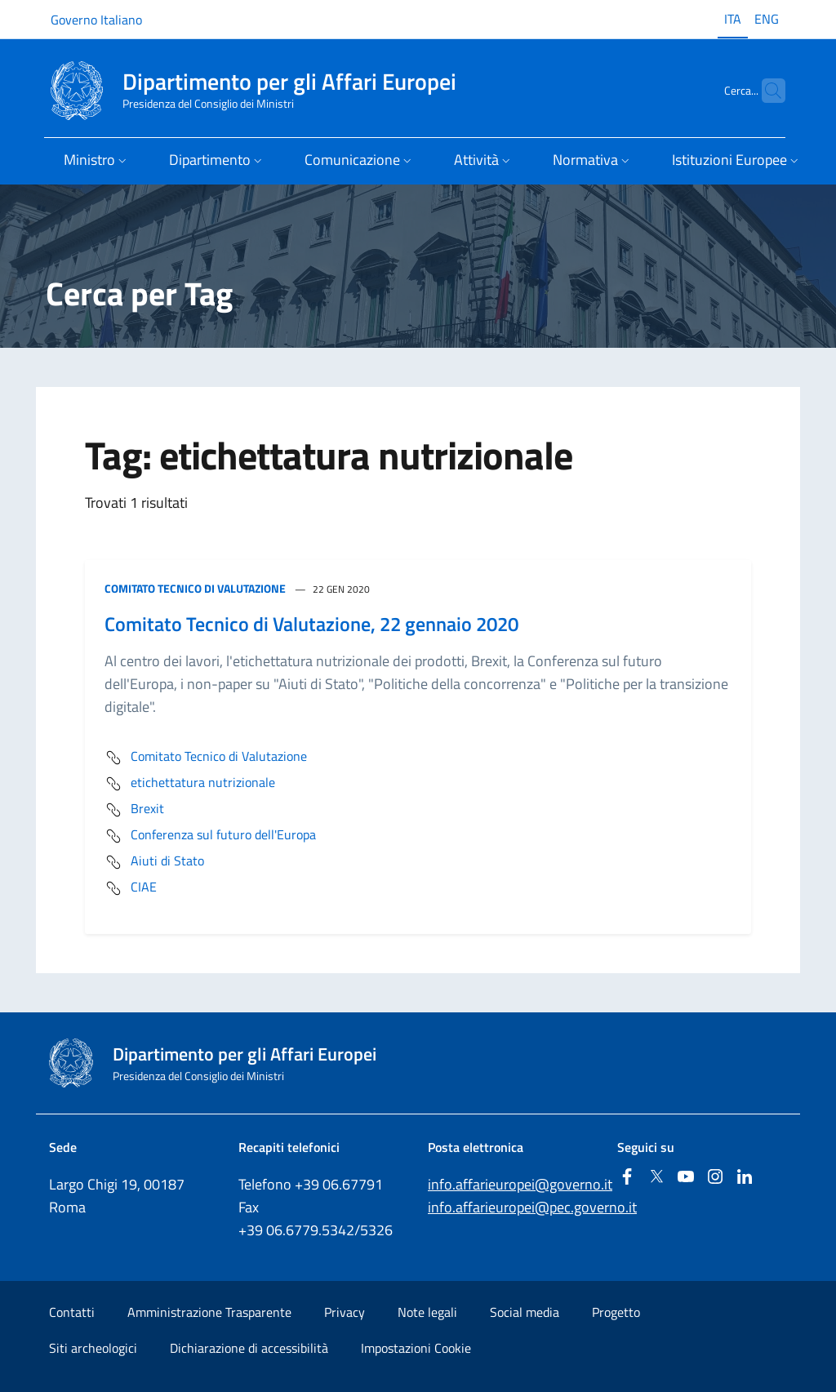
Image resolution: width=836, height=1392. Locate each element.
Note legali (427, 1312)
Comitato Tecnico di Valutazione (195, 588)
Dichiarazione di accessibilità (249, 1348)
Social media (524, 1312)
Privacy (344, 1312)
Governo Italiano (96, 19)
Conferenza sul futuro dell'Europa (210, 836)
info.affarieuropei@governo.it (520, 1184)
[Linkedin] (744, 1178)
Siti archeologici (93, 1348)
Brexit (134, 810)
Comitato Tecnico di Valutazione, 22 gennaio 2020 (311, 623)
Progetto (616, 1312)
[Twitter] (656, 1178)
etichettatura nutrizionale (189, 784)
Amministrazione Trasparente (209, 1312)
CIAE (130, 888)
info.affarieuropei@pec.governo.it (532, 1207)
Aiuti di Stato (154, 862)
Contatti (72, 1312)
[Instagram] (715, 1178)
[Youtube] (686, 1178)
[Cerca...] (765, 90)
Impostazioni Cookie (416, 1348)
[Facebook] (627, 1178)
